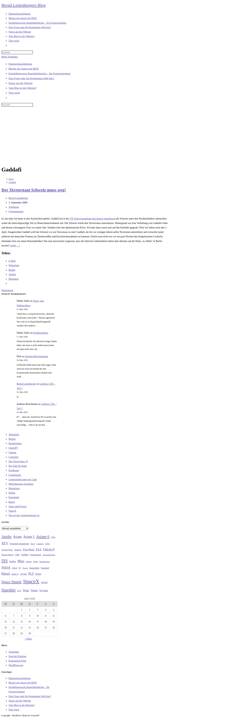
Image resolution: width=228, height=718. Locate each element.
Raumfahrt (14, 497)
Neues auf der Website (21, 83)
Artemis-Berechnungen (36, 356)
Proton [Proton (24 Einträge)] (25, 568)
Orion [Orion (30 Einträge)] (14, 568)
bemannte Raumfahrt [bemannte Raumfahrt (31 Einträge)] (19, 543)
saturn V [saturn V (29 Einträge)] (15, 574)
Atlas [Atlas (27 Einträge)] (53, 537)
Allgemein (14, 207)
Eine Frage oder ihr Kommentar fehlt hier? (31, 78)
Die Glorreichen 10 (18, 461)
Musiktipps (14, 488)
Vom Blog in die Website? (23, 88)
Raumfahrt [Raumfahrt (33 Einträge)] (34, 568)
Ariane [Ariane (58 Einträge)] (17, 536)
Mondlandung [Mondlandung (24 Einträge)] (44, 562)
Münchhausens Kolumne (21, 484)
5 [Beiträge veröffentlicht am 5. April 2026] (53, 609)
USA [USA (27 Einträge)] (19, 591)
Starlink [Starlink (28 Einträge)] (44, 582)
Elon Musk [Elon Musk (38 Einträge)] (28, 549)
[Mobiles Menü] (9, 56)
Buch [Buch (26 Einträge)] (33, 544)
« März (28, 639)
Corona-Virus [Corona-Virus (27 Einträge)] (7, 550)
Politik (12, 493)
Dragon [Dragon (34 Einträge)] (17, 549)
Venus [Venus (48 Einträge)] (34, 590)
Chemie (12, 452)
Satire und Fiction (17, 506)
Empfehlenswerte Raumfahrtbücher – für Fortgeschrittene (39, 73)
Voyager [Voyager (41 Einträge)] (43, 590)
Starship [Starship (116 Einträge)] (8, 590)
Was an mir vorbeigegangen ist (24, 515)
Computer (14, 457)
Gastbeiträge (15, 475)
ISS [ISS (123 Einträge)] (4, 560)
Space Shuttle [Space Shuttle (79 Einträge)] (11, 582)
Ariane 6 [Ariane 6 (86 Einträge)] (43, 536)
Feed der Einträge (17, 656)
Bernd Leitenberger (18, 198)
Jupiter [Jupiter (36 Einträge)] (12, 561)
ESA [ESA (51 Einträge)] (39, 549)
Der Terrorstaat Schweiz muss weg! (33, 190)
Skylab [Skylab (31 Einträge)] (23, 574)
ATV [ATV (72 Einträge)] (4, 543)
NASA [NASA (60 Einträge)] (5, 567)
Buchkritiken (15, 443)
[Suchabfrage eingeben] (17, 52)
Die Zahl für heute (18, 466)
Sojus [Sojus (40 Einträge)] (38, 573)
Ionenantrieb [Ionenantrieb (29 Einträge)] (35, 554)
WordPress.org (16, 665)
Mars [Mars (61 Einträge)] (21, 561)
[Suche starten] (35, 105)
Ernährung (14, 470)
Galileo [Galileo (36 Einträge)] (24, 554)
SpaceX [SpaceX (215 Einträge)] (31, 581)
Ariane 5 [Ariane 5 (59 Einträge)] (29, 536)
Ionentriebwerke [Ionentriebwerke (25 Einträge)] (49, 555)
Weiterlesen (7, 290)
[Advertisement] (114, 137)
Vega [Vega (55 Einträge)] (26, 590)
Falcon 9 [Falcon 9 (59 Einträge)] (48, 549)
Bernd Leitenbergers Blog (23, 5)
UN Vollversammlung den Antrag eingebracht (92, 218)
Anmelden (14, 652)
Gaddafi (12, 182)
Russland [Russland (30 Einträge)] (45, 568)
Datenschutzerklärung (20, 63)
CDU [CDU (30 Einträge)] (47, 543)
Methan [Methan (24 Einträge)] (29, 562)
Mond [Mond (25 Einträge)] (35, 561)
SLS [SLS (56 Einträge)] (31, 573)
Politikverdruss (40, 333)
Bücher (12, 439)
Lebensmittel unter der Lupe (23, 479)
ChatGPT (13, 448)
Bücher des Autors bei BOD (23, 68)
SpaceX (12, 511)
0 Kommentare (16, 211)
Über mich (14, 92)
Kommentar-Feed (17, 660)
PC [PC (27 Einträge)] (20, 568)
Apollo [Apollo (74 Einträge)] (6, 536)
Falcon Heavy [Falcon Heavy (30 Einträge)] (7, 554)
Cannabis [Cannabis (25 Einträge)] (39, 544)
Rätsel (12, 502)
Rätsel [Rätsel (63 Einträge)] (5, 573)
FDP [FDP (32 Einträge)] (17, 554)
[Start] (11, 179)
